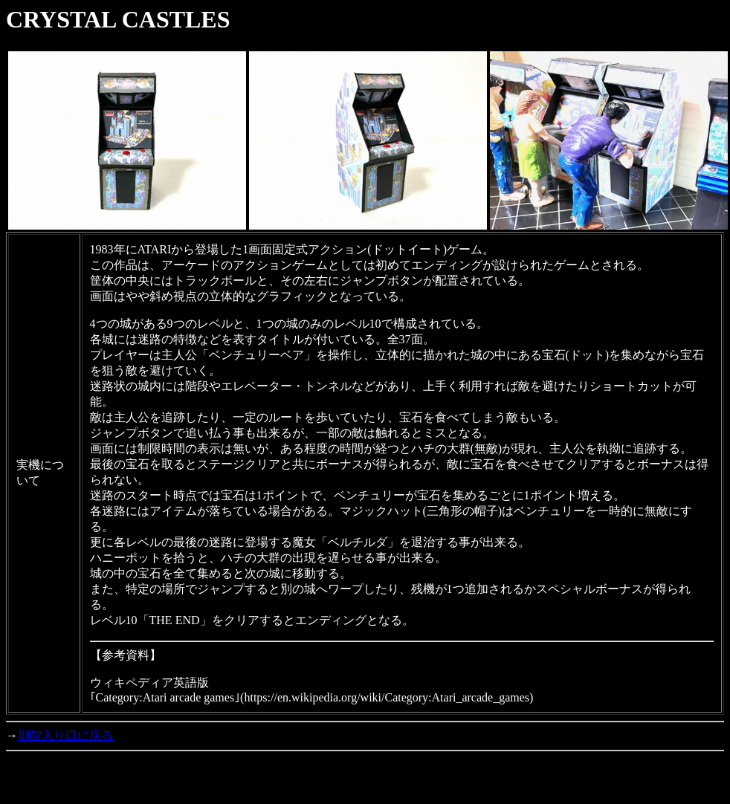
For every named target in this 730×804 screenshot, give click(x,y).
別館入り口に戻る (65, 735)
